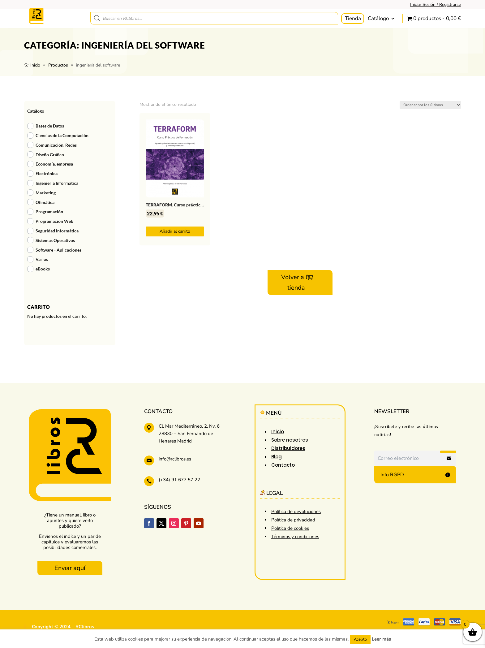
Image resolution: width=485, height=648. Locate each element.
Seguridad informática (57, 230)
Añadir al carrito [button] (175, 231)
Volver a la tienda (296, 282)
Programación (49, 211)
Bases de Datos (50, 125)
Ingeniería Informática (57, 183)
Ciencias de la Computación (62, 135)
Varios (42, 259)
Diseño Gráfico (50, 154)
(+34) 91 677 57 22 (179, 480)
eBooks (43, 268)
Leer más (381, 639)
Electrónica (47, 173)
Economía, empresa (54, 163)
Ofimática (45, 202)
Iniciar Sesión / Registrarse (435, 4)
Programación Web (54, 221)
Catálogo (378, 18)
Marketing (46, 192)
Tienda (353, 18)
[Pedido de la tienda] (430, 105)
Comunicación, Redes (56, 145)
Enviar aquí (69, 568)
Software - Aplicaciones (58, 250)
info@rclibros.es (175, 459)
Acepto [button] (360, 639)
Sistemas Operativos (55, 240)
